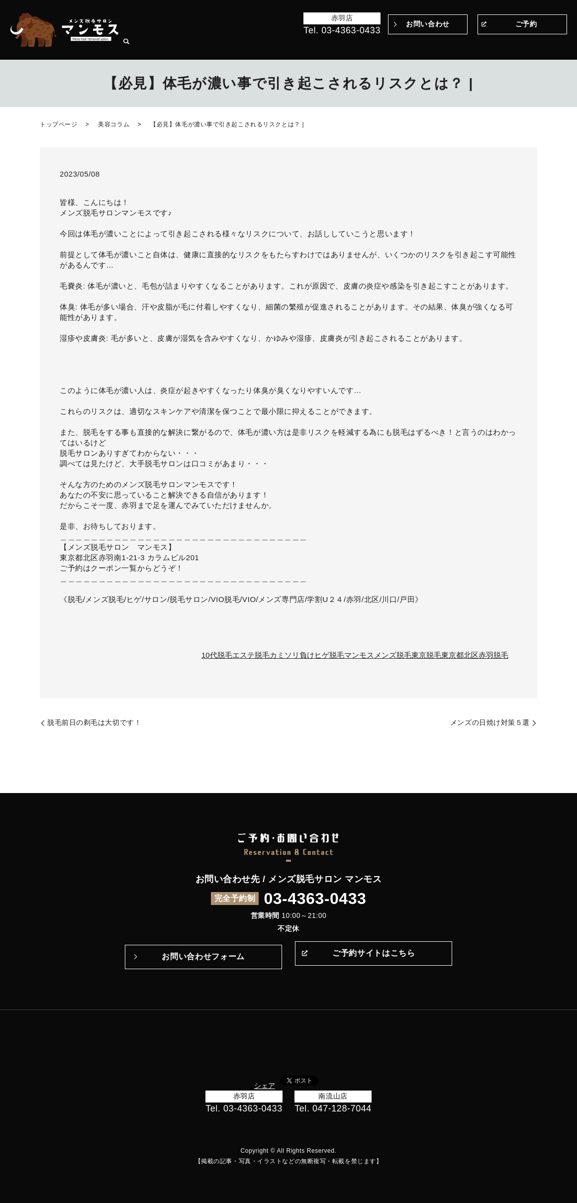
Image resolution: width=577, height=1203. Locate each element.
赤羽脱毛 (493, 655)
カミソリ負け (292, 655)
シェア (264, 1086)
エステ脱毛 (251, 655)
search (559, 44)
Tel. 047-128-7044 (333, 1108)
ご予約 (526, 24)
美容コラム (113, 124)
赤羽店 (342, 18)
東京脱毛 (426, 655)
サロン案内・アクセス (518, 44)
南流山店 (332, 1096)
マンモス (359, 655)
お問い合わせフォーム (203, 956)
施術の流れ (396, 44)
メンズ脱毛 (392, 655)
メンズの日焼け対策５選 (490, 722)
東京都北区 (460, 655)
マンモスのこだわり (349, 44)
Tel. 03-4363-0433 (342, 30)
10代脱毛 (216, 655)
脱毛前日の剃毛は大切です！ (94, 722)
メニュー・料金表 (458, 44)
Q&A (423, 44)
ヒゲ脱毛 (329, 655)
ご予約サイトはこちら (373, 956)
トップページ (252, 44)
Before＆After (296, 44)
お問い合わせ (427, 24)
